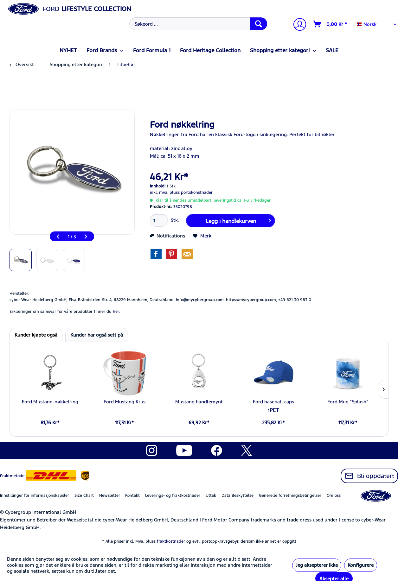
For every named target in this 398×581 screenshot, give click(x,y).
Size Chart (84, 495)
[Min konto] (297, 25)
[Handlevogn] (330, 24)
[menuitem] (197, 23)
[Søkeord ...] (198, 23)
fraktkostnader (171, 541)
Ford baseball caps (273, 402)
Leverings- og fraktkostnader (172, 495)
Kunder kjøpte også (36, 335)
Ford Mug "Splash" (347, 402)
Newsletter (109, 495)
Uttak (211, 495)
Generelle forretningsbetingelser (290, 495)
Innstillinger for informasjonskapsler (34, 495)
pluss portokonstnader (191, 192)
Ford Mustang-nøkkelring (50, 402)
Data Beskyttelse (237, 495)
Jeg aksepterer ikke (317, 565)
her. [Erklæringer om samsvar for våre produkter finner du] (116, 311)
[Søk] (258, 23)
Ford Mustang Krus (124, 402)
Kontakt (132, 495)
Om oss (334, 495)
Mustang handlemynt (199, 402)
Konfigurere (361, 565)
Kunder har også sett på (96, 335)
